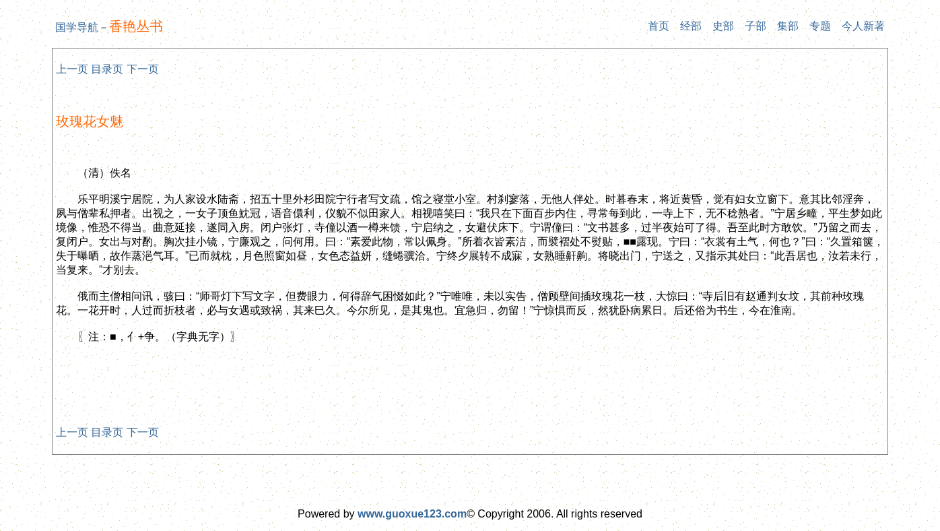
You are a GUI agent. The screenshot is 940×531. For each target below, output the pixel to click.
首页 (658, 26)
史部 (723, 26)
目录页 (107, 69)
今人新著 (863, 26)
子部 (755, 26)
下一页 (143, 69)
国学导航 (76, 27)
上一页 (72, 69)
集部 (788, 26)
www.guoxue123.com (412, 514)
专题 (820, 26)
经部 (691, 26)
